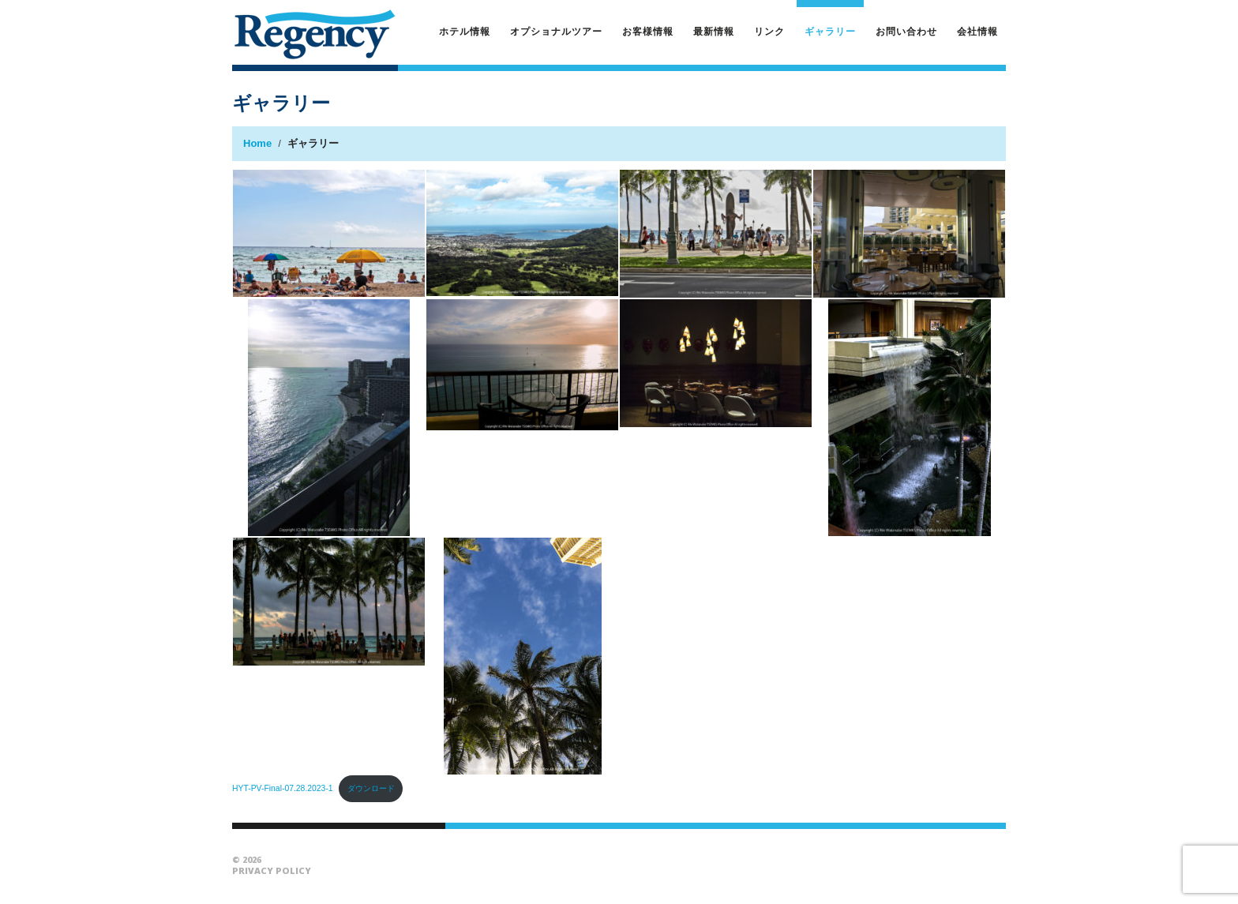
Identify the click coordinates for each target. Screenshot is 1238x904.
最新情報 (713, 31)
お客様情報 (647, 31)
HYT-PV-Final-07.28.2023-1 (282, 788)
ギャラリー (830, 31)
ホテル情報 (464, 31)
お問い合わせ (906, 31)
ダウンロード (371, 788)
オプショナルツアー (556, 31)
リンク (769, 31)
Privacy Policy (271, 870)
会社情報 (977, 31)
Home (257, 143)
